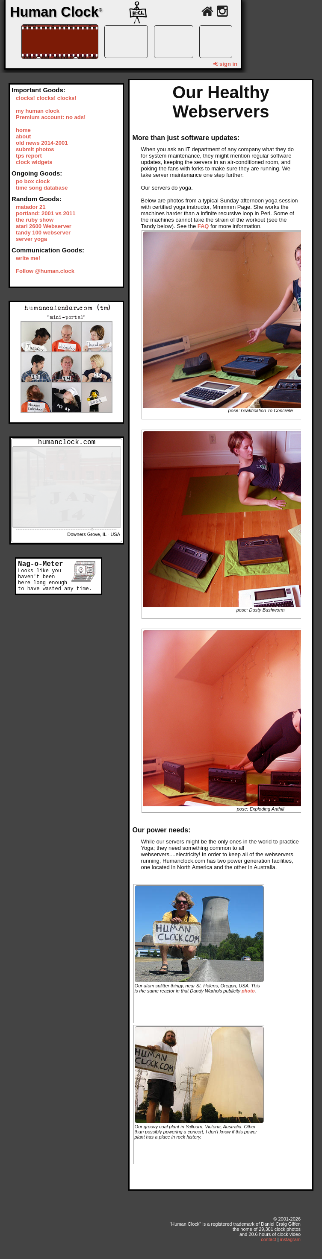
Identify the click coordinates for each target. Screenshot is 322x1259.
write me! (28, 258)
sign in (225, 64)
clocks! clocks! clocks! (46, 98)
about (23, 136)
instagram (290, 1239)
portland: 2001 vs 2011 (45, 213)
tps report (29, 155)
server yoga (31, 239)
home (23, 130)
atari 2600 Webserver (43, 226)
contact (268, 1239)
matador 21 (30, 207)
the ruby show (34, 220)
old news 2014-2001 (42, 143)
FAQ (203, 226)
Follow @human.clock (45, 271)
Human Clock (56, 12)
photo (248, 990)
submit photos (35, 149)
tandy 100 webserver (43, 232)
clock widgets (34, 162)
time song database (42, 187)
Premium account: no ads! (51, 117)
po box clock (33, 181)
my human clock (37, 111)
